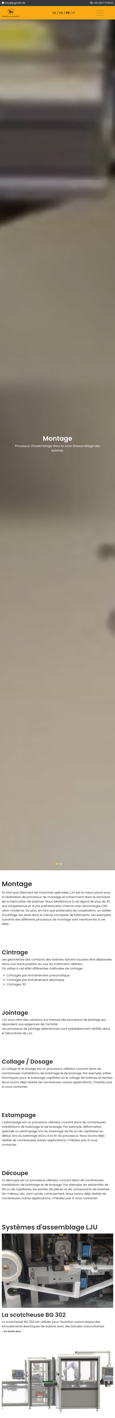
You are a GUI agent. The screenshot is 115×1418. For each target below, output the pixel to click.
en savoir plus (12, 1331)
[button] (54, 864)
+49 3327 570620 (103, 3)
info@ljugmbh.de (15, 3)
